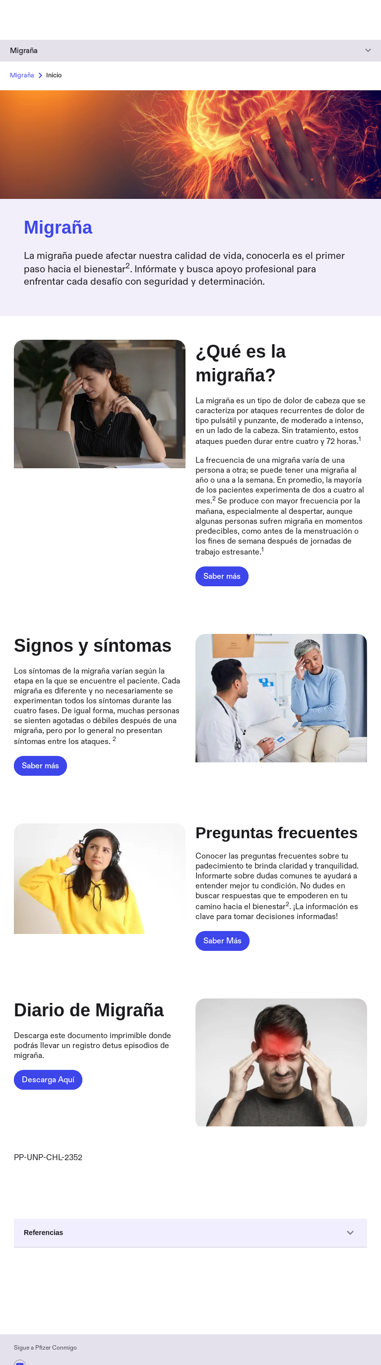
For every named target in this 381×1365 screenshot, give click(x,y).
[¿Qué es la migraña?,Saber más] (222, 576)
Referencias (190, 1233)
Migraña (24, 51)
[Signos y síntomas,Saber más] (40, 766)
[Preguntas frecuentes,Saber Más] (222, 941)
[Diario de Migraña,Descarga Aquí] (48, 1080)
